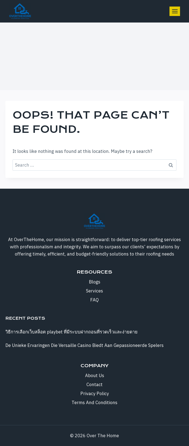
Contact (94, 384)
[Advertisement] (94, 56)
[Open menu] (174, 11)
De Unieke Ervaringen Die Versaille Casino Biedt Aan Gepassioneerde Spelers (84, 345)
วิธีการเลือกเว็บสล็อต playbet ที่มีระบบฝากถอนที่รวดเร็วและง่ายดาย (71, 332)
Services (94, 291)
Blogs (94, 282)
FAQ (94, 300)
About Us (94, 375)
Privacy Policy (94, 393)
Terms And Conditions (94, 402)
